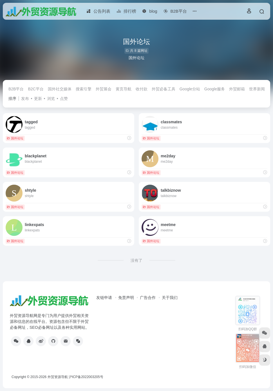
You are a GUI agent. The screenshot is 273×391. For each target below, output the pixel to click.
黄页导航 (123, 89)
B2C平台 (35, 89)
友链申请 (104, 297)
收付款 (141, 89)
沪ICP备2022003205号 (86, 377)
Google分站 (190, 89)
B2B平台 (16, 89)
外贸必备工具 (163, 89)
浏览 (51, 98)
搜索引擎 (83, 89)
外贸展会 (103, 89)
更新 (38, 98)
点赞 (64, 98)
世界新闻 (257, 89)
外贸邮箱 (237, 89)
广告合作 (148, 297)
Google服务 (214, 89)
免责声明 (126, 297)
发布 (25, 98)
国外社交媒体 (59, 89)
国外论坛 (15, 138)
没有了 (136, 260)
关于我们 (170, 297)
